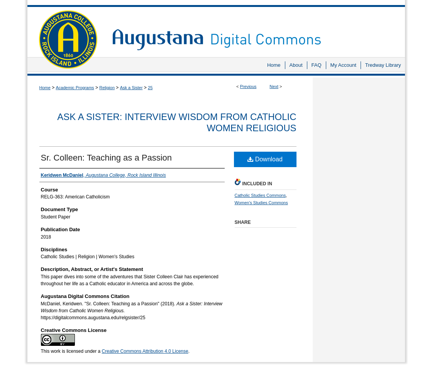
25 (150, 87)
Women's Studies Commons (261, 202)
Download (265, 159)
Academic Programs (75, 87)
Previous (248, 86)
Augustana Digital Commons (254, 29)
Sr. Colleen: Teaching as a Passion (106, 157)
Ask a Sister (131, 87)
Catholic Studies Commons (260, 195)
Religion (107, 87)
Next (273, 86)
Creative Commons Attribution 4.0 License (145, 351)
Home (45, 87)
